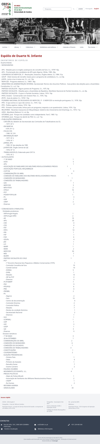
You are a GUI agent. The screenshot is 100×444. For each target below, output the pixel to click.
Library (17, 47)
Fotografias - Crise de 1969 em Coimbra (13, 404)
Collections (30, 47)
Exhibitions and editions (49, 47)
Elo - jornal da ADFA (74, 402)
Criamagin (55, 441)
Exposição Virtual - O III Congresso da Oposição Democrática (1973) (82, 407)
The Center (93, 47)
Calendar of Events (69, 47)
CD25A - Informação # (8, 402)
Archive (6, 47)
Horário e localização (11, 429)
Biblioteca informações (45, 429)
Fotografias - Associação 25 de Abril (55, 402)
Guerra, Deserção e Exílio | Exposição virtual (54, 406)
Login (80, 9)
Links (81, 47)
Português (89, 9)
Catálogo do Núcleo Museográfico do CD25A (56, 410)
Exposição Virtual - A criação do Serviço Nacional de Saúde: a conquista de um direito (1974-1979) (22, 407)
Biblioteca (71, 404)
